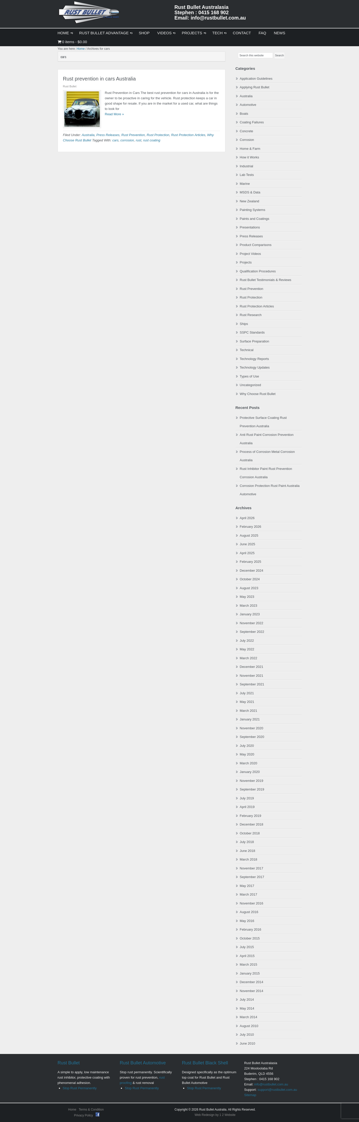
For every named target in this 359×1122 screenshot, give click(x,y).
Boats (244, 114)
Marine (245, 184)
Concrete (246, 131)
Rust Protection (158, 135)
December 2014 (251, 982)
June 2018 (247, 851)
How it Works (249, 157)
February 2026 (250, 527)
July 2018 (247, 842)
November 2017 (251, 868)
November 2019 (251, 781)
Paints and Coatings (254, 219)
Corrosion (247, 140)
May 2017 (247, 886)
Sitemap (250, 1095)
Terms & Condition (91, 1109)
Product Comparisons (256, 245)
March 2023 (248, 605)
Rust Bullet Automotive (143, 1062)
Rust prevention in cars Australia (99, 78)
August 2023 (249, 588)
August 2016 (249, 912)
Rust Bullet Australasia (89, 14)
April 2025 (247, 553)
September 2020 (252, 737)
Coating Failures (252, 122)
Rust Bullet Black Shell (205, 1062)
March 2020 (248, 763)
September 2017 (252, 877)
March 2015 (248, 964)
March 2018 (248, 859)
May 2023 (247, 597)
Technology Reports (254, 359)
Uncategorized (250, 385)
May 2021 (247, 702)
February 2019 (250, 816)
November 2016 (251, 903)
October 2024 (250, 579)
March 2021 (248, 711)
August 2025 (249, 535)
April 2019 (247, 807)
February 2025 (250, 562)
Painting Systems (252, 210)
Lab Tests (247, 175)
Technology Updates (255, 367)
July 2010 (247, 1034)
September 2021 (252, 684)
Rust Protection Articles (188, 135)
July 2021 (247, 693)
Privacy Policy (84, 1115)
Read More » (114, 114)
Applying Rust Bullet (254, 87)
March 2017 (248, 894)
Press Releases (107, 135)
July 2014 (247, 999)
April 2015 (247, 956)
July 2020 (247, 746)
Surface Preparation (254, 341)
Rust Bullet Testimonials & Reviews (265, 280)
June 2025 (247, 544)
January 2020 (250, 772)
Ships (244, 324)
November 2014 (251, 991)
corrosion (127, 140)
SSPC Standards (252, 332)
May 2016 (247, 921)
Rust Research (251, 315)
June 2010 (247, 1043)
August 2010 (249, 1026)
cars (115, 140)
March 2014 (248, 1017)
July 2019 (247, 798)
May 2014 (247, 1008)
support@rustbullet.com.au (277, 1090)
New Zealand (249, 201)
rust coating (151, 140)
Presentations (250, 227)
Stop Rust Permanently (80, 1088)
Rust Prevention (133, 135)
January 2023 (250, 614)
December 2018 (251, 824)
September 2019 (252, 789)
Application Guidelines (256, 78)
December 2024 (251, 570)
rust (139, 140)
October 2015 (250, 938)
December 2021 (251, 667)
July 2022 (247, 640)
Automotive (248, 105)
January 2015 (250, 973)
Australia (88, 135)
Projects (246, 262)
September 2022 (252, 632)
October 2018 (250, 833)
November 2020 (251, 728)
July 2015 (247, 947)
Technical (247, 350)
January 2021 (250, 719)
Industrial (246, 166)
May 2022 (247, 649)
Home (72, 1109)
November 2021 (251, 676)
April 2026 (247, 518)
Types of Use (249, 376)
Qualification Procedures (258, 271)
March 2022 (248, 658)
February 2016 (250, 929)
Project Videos (250, 254)
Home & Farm (250, 149)
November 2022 (251, 623)
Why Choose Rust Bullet (258, 394)
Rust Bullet (69, 1062)
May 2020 (247, 754)
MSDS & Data (250, 192)
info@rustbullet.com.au (271, 1084)
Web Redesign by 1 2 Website (215, 1115)
